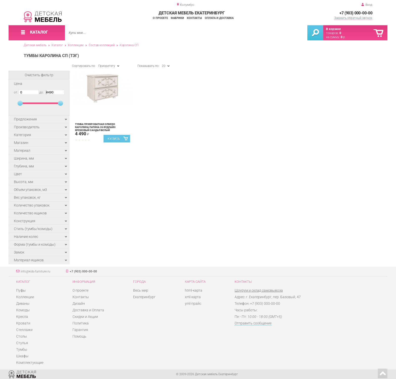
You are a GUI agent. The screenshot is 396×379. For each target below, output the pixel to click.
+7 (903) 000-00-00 (355, 13)
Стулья (22, 343)
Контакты (194, 18)
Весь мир (140, 290)
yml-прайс (193, 303)
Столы (21, 336)
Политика (80, 323)
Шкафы (22, 356)
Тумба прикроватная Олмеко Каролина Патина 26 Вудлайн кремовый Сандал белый (95, 127)
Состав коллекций (102, 45)
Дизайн (78, 303)
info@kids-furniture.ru (35, 271)
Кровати (23, 323)
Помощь (79, 336)
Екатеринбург (144, 297)
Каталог (57, 45)
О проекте (160, 18)
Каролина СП (129, 45)
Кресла (22, 317)
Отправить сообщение (253, 323)
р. (343, 37)
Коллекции (76, 45)
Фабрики (177, 18)
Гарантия (80, 330)
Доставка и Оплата (88, 310)
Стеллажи (24, 330)
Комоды (23, 310)
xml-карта (193, 297)
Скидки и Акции (85, 317)
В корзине (333, 29)
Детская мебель (35, 45)
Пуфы (21, 290)
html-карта (193, 290)
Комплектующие (29, 363)
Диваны (23, 303)
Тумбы (21, 349)
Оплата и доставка (219, 18)
